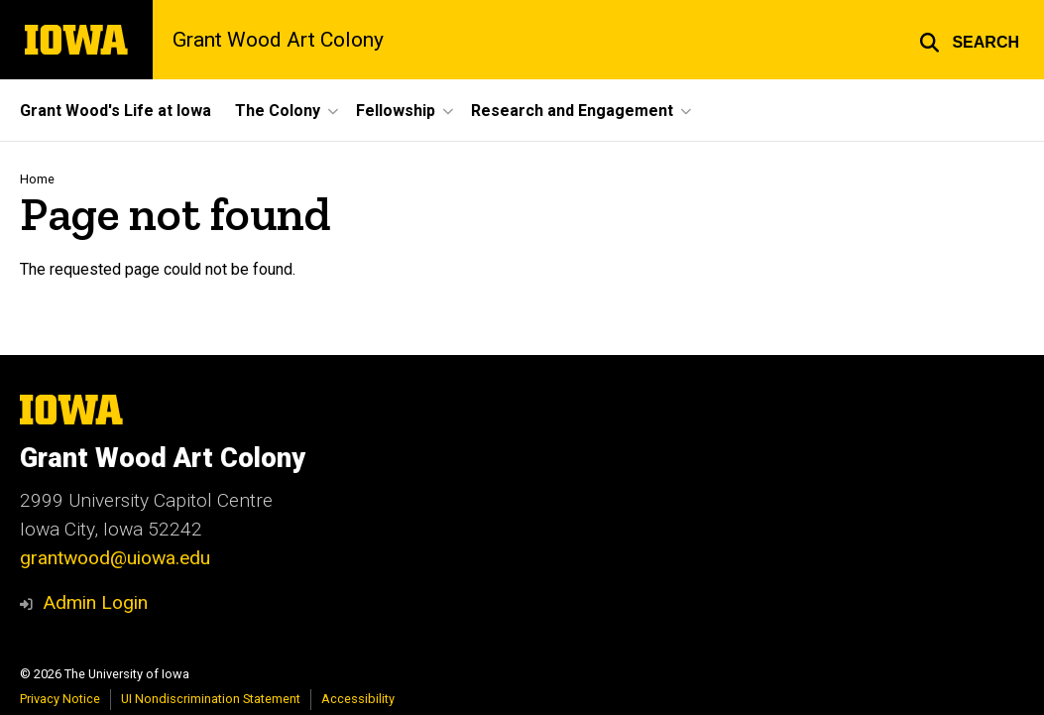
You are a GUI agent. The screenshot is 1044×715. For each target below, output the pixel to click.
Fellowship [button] (395, 110)
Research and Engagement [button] (572, 110)
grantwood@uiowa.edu (115, 557)
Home (37, 179)
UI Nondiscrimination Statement (210, 698)
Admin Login (95, 602)
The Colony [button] (277, 110)
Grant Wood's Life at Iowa (115, 110)
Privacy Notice (60, 698)
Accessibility (358, 698)
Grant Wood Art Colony (278, 39)
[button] (969, 39)
